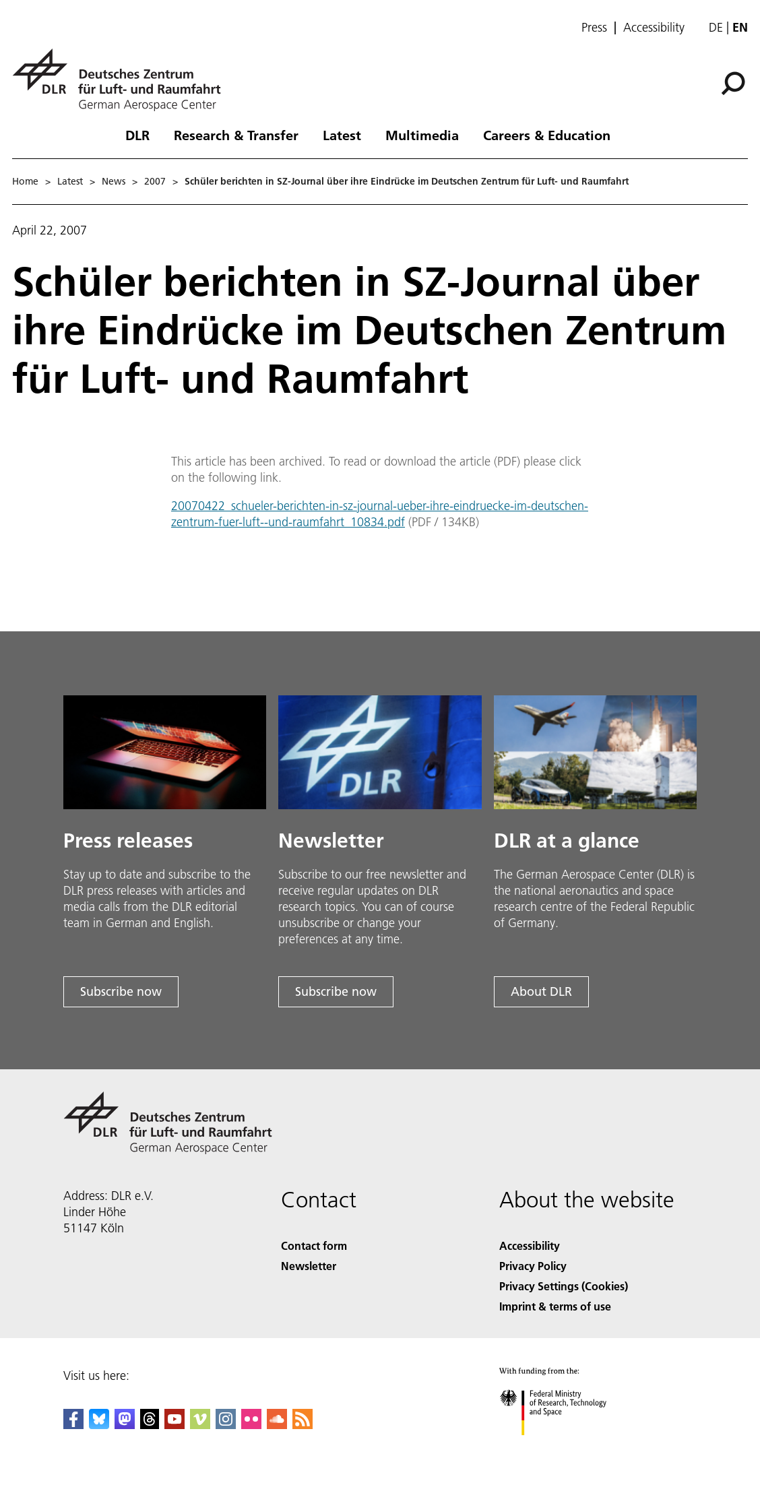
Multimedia (422, 135)
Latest (342, 135)
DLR (137, 135)
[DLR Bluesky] (99, 1424)
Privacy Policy (533, 1266)
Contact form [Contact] (314, 1245)
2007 (155, 181)
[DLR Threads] (149, 1424)
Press (594, 27)
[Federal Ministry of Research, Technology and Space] (565, 1447)
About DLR (541, 991)
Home (25, 181)
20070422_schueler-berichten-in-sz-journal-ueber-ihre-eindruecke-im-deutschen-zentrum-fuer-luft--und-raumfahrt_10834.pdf (379, 514)
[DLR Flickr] (251, 1424)
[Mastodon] (125, 1424)
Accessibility (654, 27)
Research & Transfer (236, 135)
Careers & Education (546, 135)
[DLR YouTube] (174, 1424)
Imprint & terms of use (555, 1306)
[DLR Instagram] (226, 1424)
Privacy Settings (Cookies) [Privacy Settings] (563, 1286)
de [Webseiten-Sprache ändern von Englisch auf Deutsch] (716, 27)
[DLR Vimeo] (200, 1424)
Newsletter (308, 1266)
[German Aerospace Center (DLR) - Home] (122, 80)
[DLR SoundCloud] (277, 1424)
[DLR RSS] (302, 1424)
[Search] (733, 83)
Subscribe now (121, 991)
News (113, 181)
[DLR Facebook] (73, 1424)
